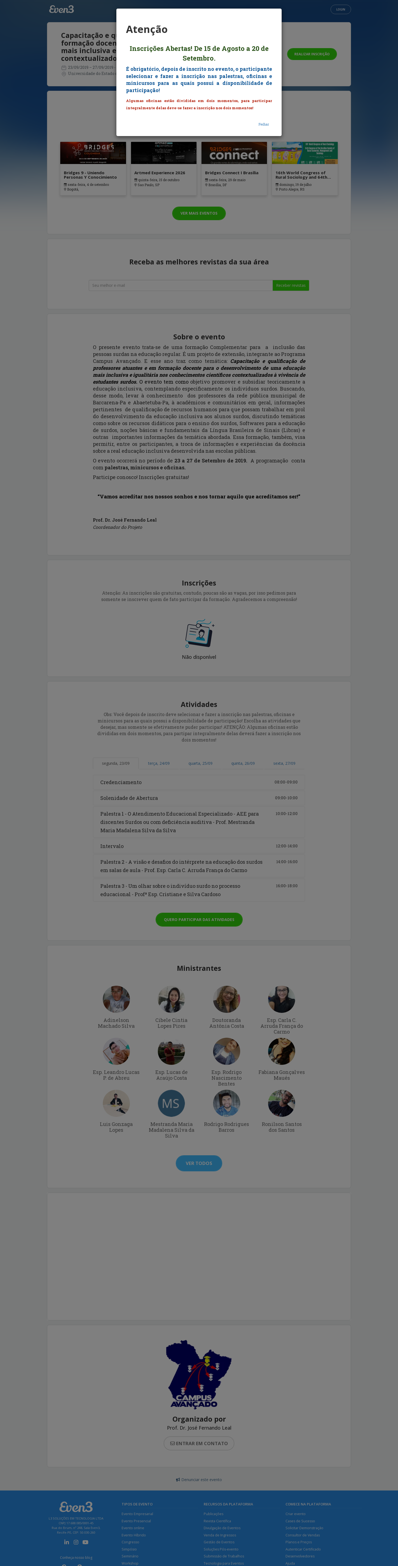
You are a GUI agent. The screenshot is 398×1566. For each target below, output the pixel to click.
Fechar (263, 124)
